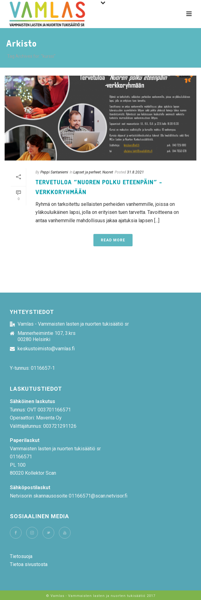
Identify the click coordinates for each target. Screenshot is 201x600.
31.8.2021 (135, 172)
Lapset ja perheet (87, 172)
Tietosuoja (21, 556)
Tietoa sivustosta (28, 564)
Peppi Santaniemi (54, 172)
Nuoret (107, 172)
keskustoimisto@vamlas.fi (46, 349)
